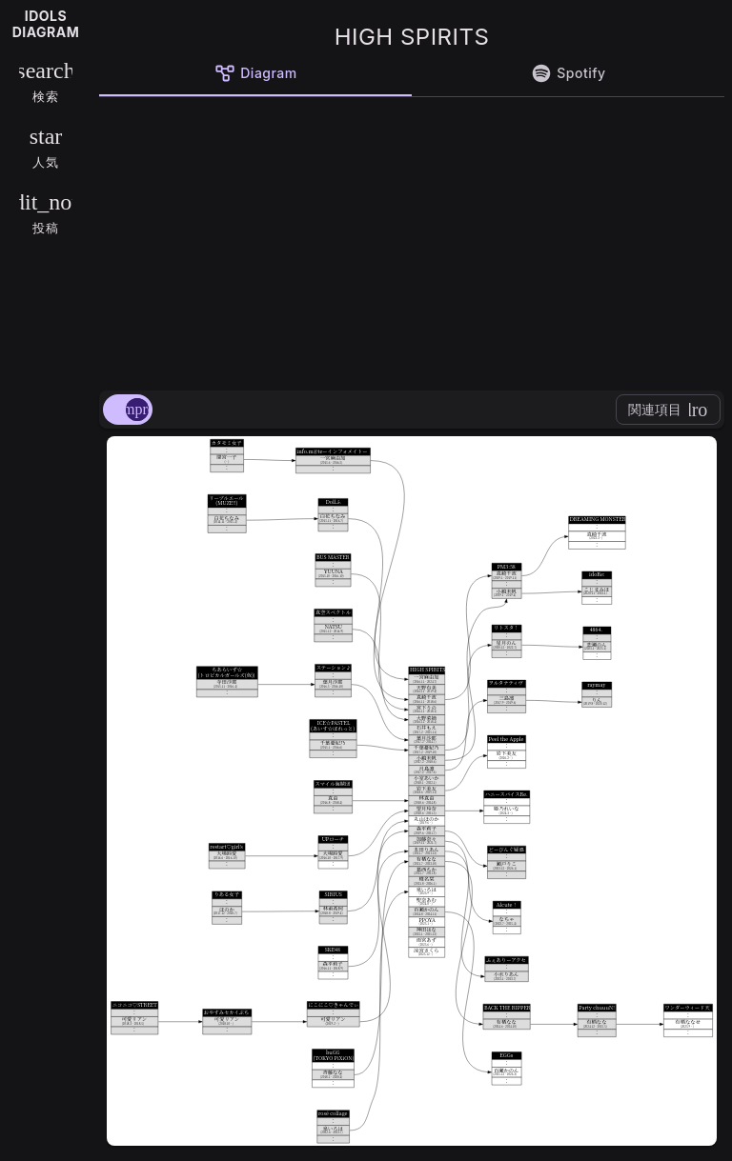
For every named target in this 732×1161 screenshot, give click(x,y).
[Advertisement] (411, 240)
